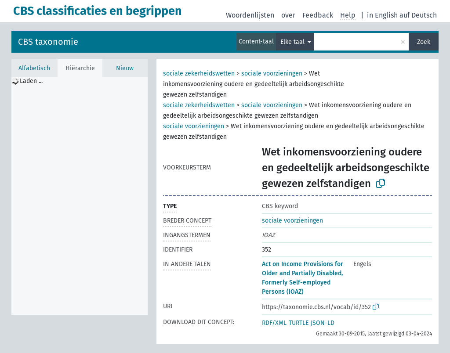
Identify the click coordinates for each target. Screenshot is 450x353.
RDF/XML (274, 323)
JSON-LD (322, 323)
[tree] (79, 196)
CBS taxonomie (48, 41)
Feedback (317, 15)
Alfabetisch (34, 68)
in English (382, 15)
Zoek (423, 42)
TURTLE (298, 323)
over (288, 15)
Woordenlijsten (250, 15)
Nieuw (125, 68)
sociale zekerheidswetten (199, 73)
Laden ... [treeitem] (31, 81)
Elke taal (293, 42)
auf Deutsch (418, 15)
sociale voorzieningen (271, 73)
